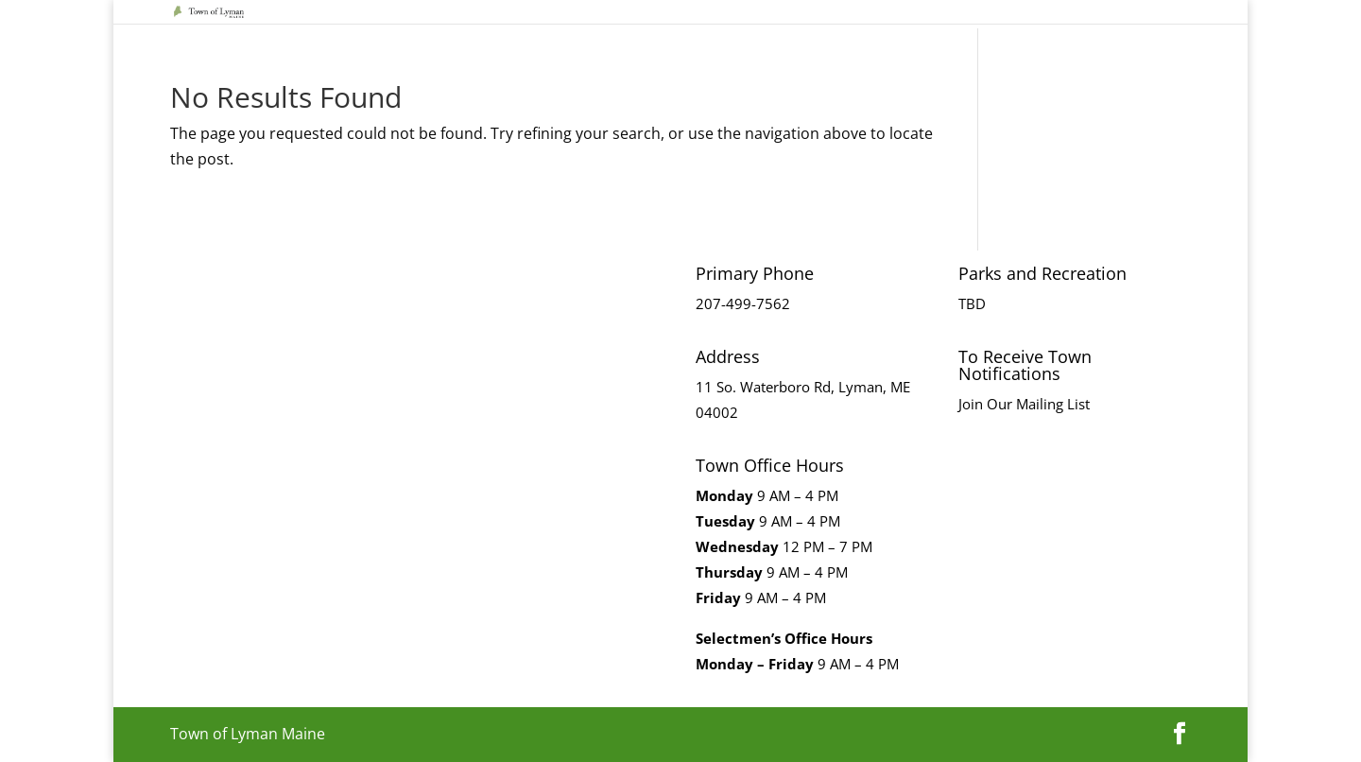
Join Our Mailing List (1024, 403)
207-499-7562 (743, 303)
